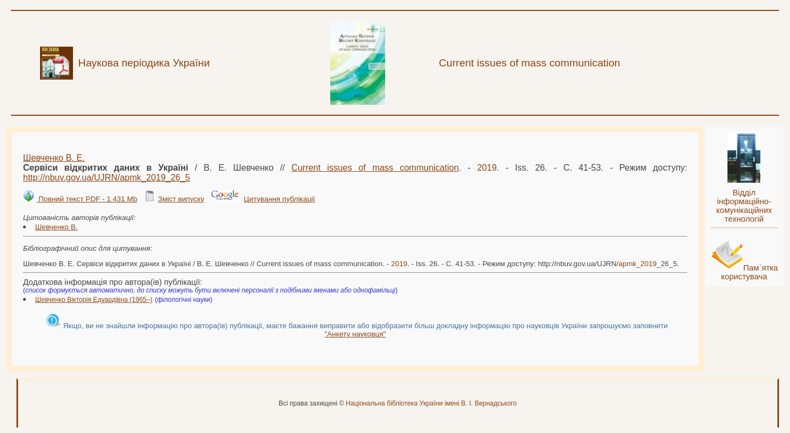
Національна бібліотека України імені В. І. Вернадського (431, 403)
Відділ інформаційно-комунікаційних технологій (744, 205)
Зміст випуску (181, 199)
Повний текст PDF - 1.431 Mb (86, 199)
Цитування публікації (279, 199)
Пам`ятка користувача (749, 272)
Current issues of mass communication (375, 167)
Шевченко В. (56, 227)
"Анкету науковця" (355, 334)
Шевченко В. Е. (54, 157)
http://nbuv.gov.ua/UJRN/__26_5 (106, 177)
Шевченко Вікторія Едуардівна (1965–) (94, 299)
